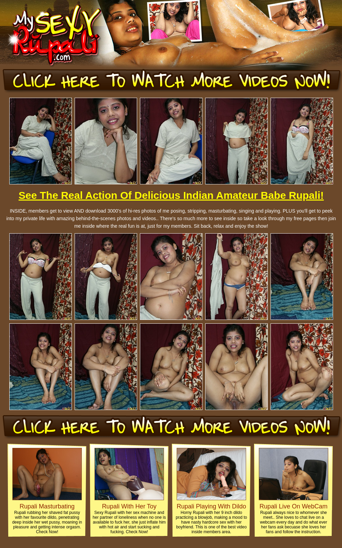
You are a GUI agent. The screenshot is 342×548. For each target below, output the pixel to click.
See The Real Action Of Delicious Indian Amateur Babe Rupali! (171, 195)
